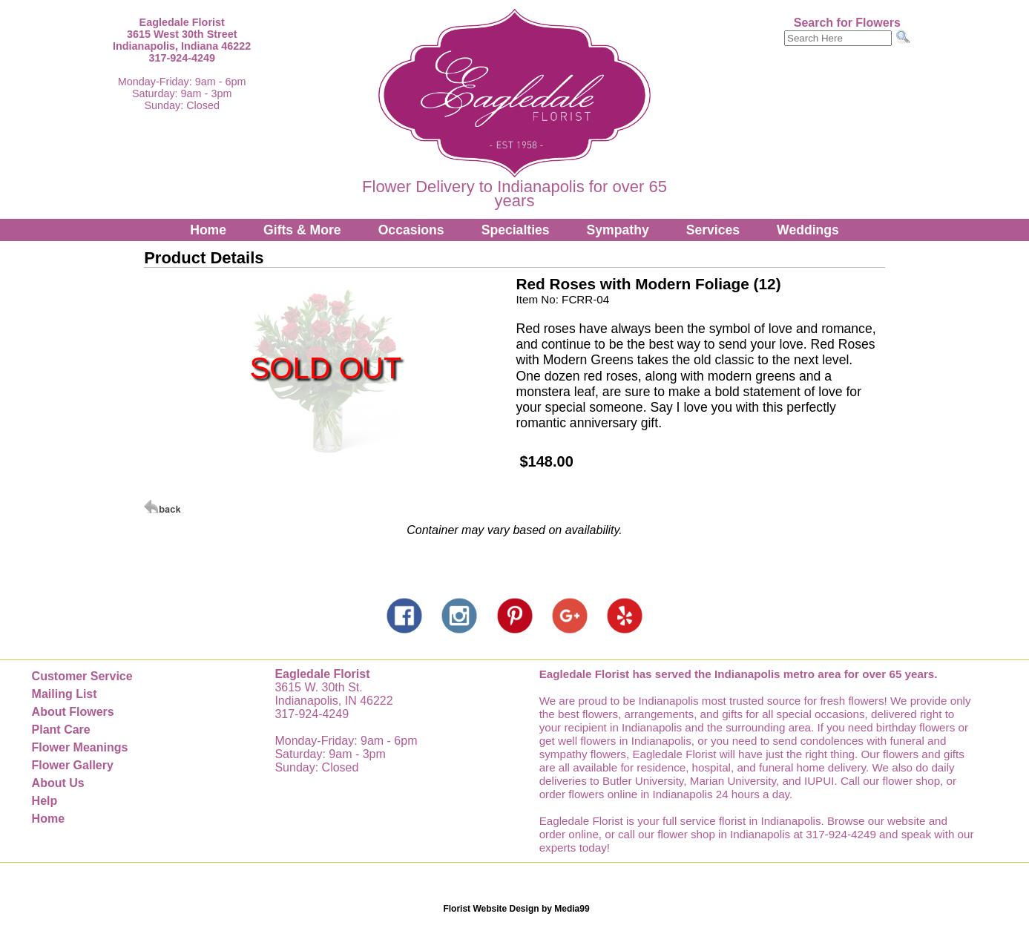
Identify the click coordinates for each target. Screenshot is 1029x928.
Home (208, 230)
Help (45, 800)
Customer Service (82, 676)
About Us (58, 783)
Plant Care (61, 729)
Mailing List (64, 694)
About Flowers (73, 711)
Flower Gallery (73, 765)
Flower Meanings (80, 747)
